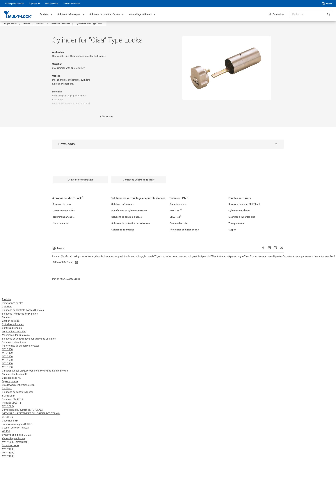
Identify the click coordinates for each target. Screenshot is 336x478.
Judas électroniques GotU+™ (17, 421)
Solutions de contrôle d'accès (104, 14)
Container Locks (10, 442)
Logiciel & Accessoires (14, 328)
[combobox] (311, 14)
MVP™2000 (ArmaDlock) (15, 438)
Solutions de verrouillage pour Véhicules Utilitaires (29, 335)
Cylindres (7, 303)
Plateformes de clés (12, 299)
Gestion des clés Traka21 (15, 424)
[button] (51, 14)
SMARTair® (8, 392)
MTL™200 (7, 353)
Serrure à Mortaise (12, 324)
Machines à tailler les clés (16, 331)
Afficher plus (106, 113)
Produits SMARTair (12, 399)
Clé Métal (7, 385)
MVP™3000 (8, 449)
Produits (44, 14)
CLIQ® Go (7, 413)
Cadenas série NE (11, 374)
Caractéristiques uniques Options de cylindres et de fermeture (35, 367)
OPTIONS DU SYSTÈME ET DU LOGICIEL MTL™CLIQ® (31, 410)
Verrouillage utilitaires (140, 14)
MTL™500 (7, 364)
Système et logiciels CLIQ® (16, 431)
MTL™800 (7, 346)
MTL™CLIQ (8, 403)
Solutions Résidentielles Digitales (20, 310)
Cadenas (6, 314)
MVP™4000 (8, 452)
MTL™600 (7, 356)
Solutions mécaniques (68, 14)
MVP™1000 (8, 445)
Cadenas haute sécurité (14, 371)
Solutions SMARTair (12, 396)
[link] (14, 3)
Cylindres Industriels (13, 321)
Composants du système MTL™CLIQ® (22, 406)
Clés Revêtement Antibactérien (18, 381)
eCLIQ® (6, 428)
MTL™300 (7, 349)
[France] (326, 3)
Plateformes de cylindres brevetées (20, 342)
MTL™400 (7, 360)
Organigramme (10, 378)
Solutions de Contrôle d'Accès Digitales (23, 306)
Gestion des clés (11, 317)
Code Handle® (10, 417)
